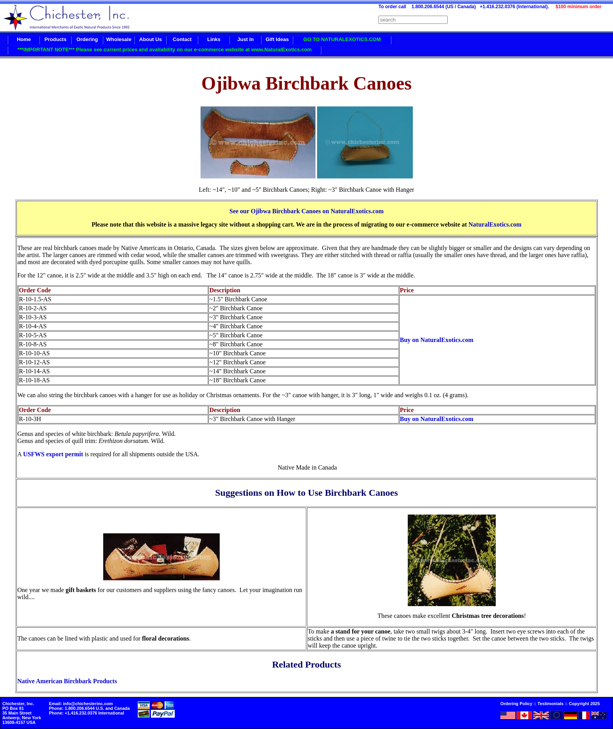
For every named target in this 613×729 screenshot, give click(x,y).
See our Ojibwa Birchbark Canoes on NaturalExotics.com (306, 211)
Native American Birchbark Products (67, 681)
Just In (245, 39)
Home (24, 39)
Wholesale (118, 39)
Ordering (87, 39)
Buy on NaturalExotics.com (436, 340)
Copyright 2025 (584, 703)
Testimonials (550, 703)
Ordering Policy (516, 703)
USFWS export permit (53, 454)
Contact (182, 39)
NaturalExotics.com (495, 224)
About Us (150, 39)
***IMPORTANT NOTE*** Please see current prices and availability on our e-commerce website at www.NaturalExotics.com (165, 49)
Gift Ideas (277, 39)
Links (213, 39)
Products (55, 39)
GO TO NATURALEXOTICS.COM (342, 39)
